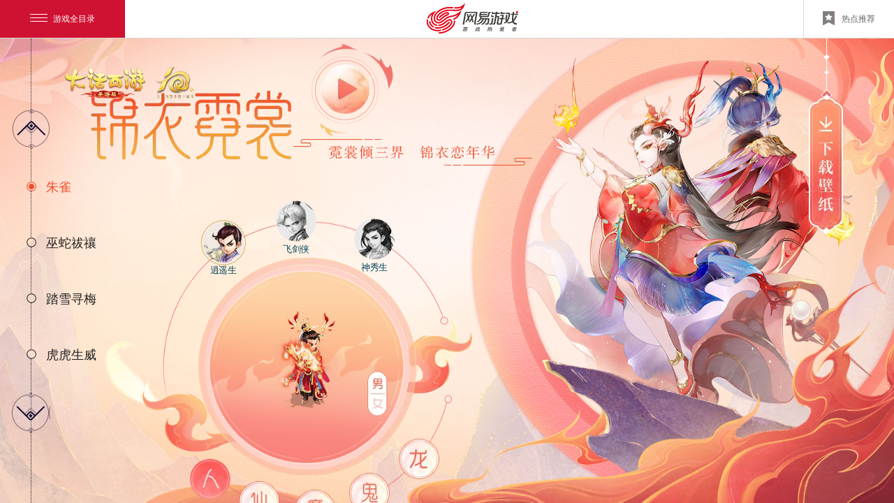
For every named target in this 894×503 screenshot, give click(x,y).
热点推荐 (849, 18)
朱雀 (58, 187)
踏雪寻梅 (71, 299)
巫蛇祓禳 (71, 243)
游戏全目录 (62, 19)
